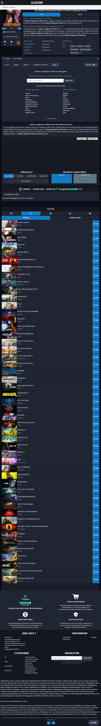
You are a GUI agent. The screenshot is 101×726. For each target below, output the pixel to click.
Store (7, 65)
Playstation (8, 666)
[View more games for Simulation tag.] (80, 47)
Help (93, 723)
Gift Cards (28, 663)
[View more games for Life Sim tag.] (88, 47)
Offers (6, 59)
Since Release (8, 176)
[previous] (4, 28)
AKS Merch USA (30, 671)
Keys (54, 65)
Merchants (66, 639)
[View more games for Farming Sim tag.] (74, 50)
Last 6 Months (31, 176)
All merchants (50, 118)
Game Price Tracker (31, 659)
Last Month (43, 176)
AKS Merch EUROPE (31, 673)
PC (6, 657)
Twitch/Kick (67, 637)
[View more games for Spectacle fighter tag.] (86, 50)
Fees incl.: (90, 65)
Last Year (20, 176)
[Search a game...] (50, 7)
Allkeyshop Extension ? (12, 649)
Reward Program (30, 661)
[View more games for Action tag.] (73, 47)
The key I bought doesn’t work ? (15, 643)
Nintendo (8, 670)
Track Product (26, 181)
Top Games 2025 (31, 669)
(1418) (68, 189)
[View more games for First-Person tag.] (74, 54)
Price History (16, 59)
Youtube (93, 637)
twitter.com (46, 44)
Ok (48, 723)
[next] (19, 28)
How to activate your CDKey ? (15, 645)
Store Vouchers (30, 657)
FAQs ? (7, 647)
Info (41, 15)
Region (16, 65)
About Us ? (8, 637)
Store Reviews (29, 667)
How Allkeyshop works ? (13, 639)
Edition (26, 65)
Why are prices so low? (12, 641)
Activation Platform (40, 65)
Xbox (6, 662)
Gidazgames (46, 47)
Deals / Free (29, 665)
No (53, 723)
